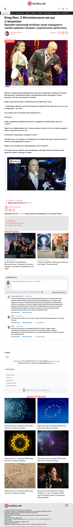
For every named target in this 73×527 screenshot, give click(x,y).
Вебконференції (48, 13)
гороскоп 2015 (19, 361)
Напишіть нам (10, 375)
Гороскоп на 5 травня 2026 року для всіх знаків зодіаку (18, 492)
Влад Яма (12, 221)
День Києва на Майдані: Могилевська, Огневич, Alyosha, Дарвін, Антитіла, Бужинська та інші (19, 265)
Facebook (21, 214)
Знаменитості (5, 13)
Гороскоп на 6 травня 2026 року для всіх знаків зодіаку (51, 459)
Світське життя (20, 13)
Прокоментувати (15, 312)
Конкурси (57, 13)
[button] (63, 8)
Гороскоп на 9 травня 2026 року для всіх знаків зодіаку (18, 426)
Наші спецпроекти (11, 385)
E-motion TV (65, 13)
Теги (7, 357)
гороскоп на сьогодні (37, 361)
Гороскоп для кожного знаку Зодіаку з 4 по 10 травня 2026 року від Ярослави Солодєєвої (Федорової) (51, 494)
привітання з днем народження (34, 363)
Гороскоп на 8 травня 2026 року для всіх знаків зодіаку (51, 426)
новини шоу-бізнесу (15, 225)
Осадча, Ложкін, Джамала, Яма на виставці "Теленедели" (52, 263)
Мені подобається (27, 312)
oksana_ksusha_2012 (17, 296)
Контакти (9, 377)
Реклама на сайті (11, 383)
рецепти (53, 363)
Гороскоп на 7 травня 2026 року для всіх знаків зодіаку (18, 459)
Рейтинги (33, 13)
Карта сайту (9, 380)
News (12, 13)
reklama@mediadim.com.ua (30, 519)
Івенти (27, 13)
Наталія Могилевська (16, 223)
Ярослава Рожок (16, 32)
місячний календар (54, 361)
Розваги (40, 13)
